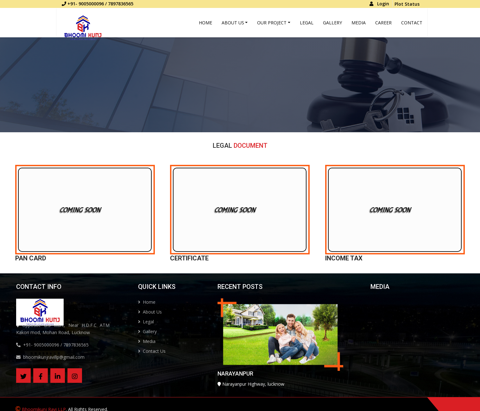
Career (383, 23)
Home (205, 23)
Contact (411, 23)
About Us (233, 23)
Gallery (332, 23)
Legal (306, 23)
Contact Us (165, 351)
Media (358, 23)
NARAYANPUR (222, 386)
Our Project (272, 23)
